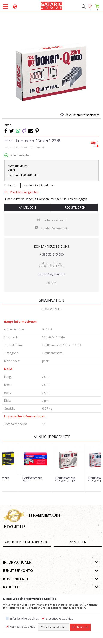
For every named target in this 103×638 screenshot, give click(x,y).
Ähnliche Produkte (51, 436)
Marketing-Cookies (22, 626)
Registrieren (74, 207)
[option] (51, 69)
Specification (51, 300)
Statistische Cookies (59, 618)
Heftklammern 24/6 (32, 479)
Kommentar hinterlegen (39, 185)
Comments (51, 309)
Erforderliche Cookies (24, 618)
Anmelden (27, 207)
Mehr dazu (11, 185)
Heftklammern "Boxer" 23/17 (65, 479)
